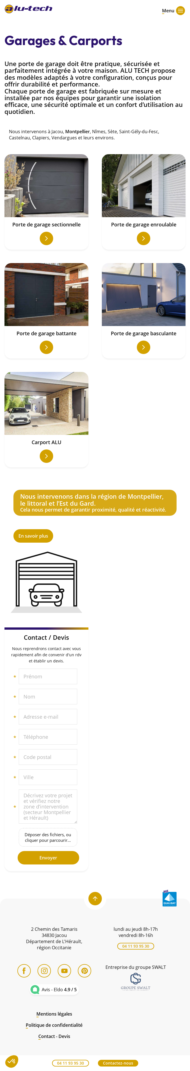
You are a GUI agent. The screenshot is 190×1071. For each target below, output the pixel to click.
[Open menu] (168, 10)
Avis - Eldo (59, 989)
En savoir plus (95, 516)
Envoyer (48, 858)
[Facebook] (24, 971)
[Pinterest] (84, 971)
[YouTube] (64, 971)
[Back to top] (95, 898)
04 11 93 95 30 (135, 946)
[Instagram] (44, 971)
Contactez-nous (118, 1063)
